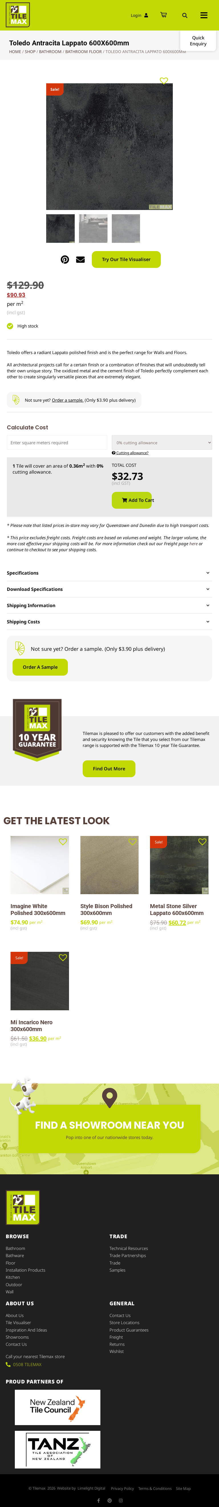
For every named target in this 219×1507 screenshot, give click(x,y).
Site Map (183, 1484)
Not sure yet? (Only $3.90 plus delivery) (80, 400)
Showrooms (17, 1333)
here (193, 543)
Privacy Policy (122, 1484)
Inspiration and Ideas (26, 1326)
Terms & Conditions (155, 1484)
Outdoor (14, 1282)
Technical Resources (129, 1248)
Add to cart (140, 500)
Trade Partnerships (128, 1255)
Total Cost (124, 465)
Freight (116, 1333)
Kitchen (13, 1275)
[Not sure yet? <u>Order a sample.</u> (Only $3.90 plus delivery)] (16, 400)
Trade (115, 1261)
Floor (11, 1261)
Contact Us (16, 1340)
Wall (9, 1289)
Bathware (15, 1255)
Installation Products (25, 1268)
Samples (117, 1268)
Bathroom (50, 51)
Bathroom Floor (83, 51)
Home (15, 51)
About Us (15, 1312)
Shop (30, 51)
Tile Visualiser (18, 1319)
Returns (117, 1340)
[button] (184, 15)
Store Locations (124, 1319)
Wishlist (117, 1347)
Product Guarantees (129, 1326)
